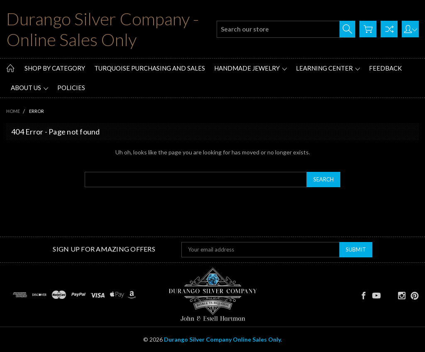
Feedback (385, 68)
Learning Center (328, 68)
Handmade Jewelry (250, 68)
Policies (71, 87)
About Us (29, 87)
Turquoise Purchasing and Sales (149, 68)
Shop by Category (54, 68)
